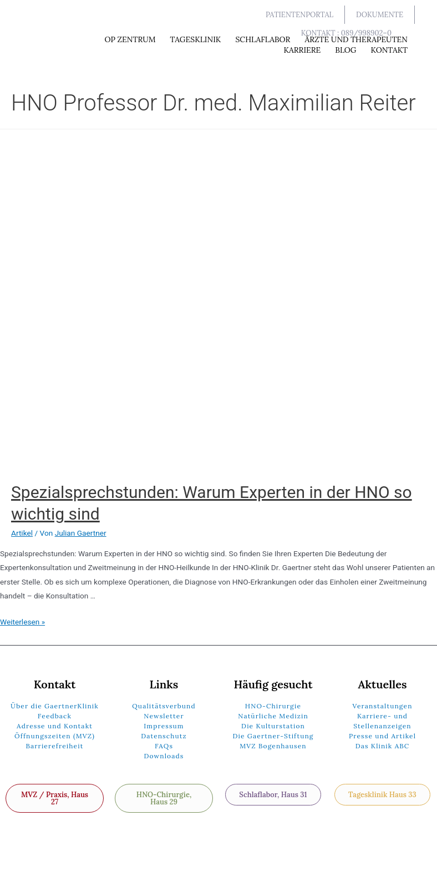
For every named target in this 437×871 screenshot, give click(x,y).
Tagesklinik (195, 39)
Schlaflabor (262, 39)
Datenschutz (164, 736)
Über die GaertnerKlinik (55, 706)
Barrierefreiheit (54, 746)
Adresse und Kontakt (55, 726)
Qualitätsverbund (164, 706)
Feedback (55, 716)
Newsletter (164, 716)
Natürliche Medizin (273, 716)
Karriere (302, 50)
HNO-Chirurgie (273, 706)
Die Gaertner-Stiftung (272, 736)
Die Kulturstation (273, 726)
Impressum (164, 726)
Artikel (22, 532)
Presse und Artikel (382, 736)
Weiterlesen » (22, 621)
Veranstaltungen (382, 706)
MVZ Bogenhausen (273, 746)
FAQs (164, 746)
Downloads (164, 756)
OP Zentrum (129, 39)
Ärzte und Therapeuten (356, 39)
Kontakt (389, 50)
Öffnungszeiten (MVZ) (54, 736)
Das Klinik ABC (382, 746)
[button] (300, 15)
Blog (345, 50)
